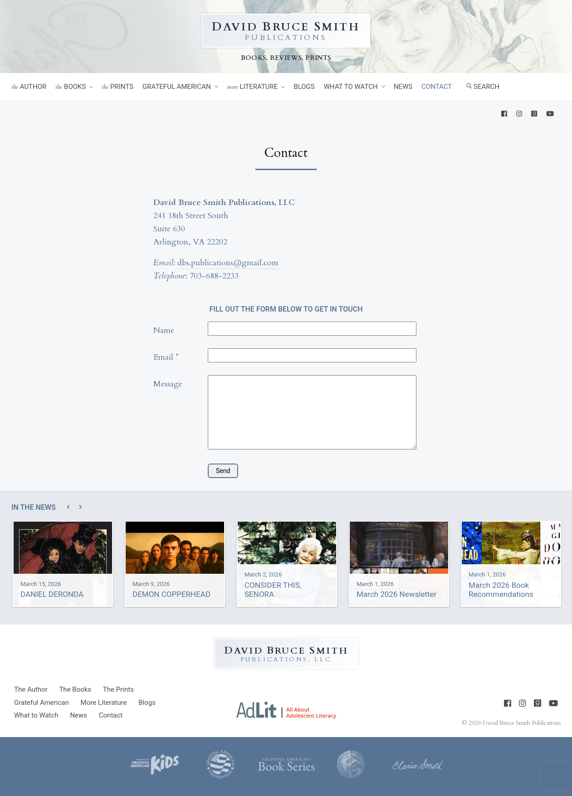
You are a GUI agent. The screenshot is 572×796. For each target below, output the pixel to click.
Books (70, 87)
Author (28, 87)
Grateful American (176, 87)
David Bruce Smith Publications (522, 722)
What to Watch (351, 87)
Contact (436, 87)
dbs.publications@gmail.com (228, 263)
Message (167, 384)
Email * (166, 357)
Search (482, 87)
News (403, 87)
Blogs (303, 87)
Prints (117, 87)
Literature (252, 87)
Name (163, 330)
